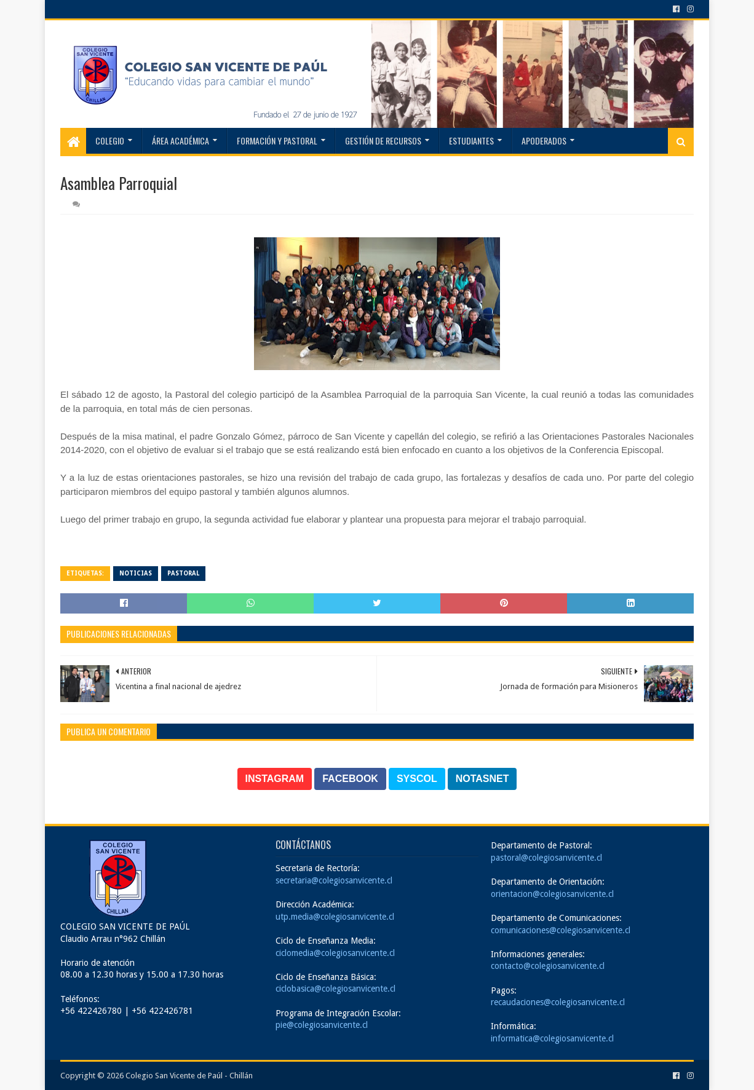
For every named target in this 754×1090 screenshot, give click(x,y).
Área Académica (180, 140)
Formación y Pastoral (277, 140)
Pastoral (183, 573)
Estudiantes (471, 140)
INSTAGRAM (274, 778)
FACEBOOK (350, 778)
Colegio (109, 140)
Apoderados (544, 140)
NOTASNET (482, 778)
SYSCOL (417, 778)
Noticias (135, 573)
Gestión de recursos (383, 140)
